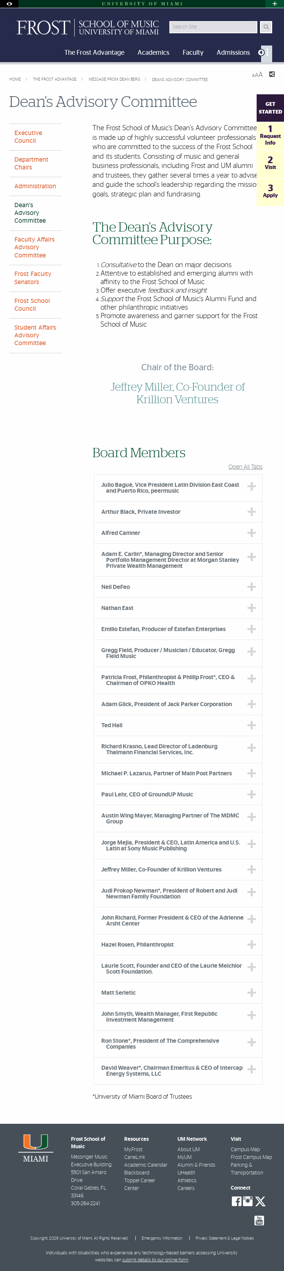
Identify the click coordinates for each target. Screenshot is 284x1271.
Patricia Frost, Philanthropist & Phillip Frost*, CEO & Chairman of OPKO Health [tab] (168, 680)
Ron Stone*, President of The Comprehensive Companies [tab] (160, 1044)
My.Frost (133, 1149)
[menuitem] (266, 53)
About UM (189, 1149)
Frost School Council (32, 305)
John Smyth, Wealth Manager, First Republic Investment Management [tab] (159, 1017)
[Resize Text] (257, 74)
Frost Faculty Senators (32, 278)
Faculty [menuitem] (193, 53)
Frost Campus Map (251, 1157)
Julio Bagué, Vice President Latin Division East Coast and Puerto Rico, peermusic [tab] (170, 488)
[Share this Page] (272, 75)
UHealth (186, 1173)
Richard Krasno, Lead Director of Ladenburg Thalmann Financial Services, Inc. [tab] (159, 749)
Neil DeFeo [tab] (115, 587)
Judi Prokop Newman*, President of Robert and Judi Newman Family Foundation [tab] (169, 894)
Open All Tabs (246, 467)
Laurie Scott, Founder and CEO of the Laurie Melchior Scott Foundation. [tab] (171, 969)
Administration (35, 186)
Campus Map (245, 1149)
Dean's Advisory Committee (180, 80)
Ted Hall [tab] (111, 725)
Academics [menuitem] (153, 53)
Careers (186, 1188)
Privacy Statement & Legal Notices (225, 1238)
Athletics (187, 1180)
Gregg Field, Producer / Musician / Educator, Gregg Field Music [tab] (168, 653)
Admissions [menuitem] (233, 53)
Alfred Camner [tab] (120, 533)
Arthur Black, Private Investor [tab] (140, 512)
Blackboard (136, 1173)
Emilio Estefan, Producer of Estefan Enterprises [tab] (163, 629)
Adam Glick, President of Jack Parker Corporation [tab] (166, 704)
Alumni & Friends (196, 1165)
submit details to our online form (155, 1260)
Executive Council (28, 137)
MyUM (185, 1157)
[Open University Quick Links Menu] (275, 4)
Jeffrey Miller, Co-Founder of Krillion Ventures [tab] (161, 870)
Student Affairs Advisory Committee (35, 335)
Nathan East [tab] (117, 608)
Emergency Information (162, 1238)
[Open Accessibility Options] (9, 4)
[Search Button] (266, 27)
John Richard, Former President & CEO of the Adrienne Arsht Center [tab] (172, 921)
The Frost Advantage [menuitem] (94, 53)
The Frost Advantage (55, 79)
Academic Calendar (146, 1165)
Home (15, 79)
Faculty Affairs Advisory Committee (34, 247)
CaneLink (134, 1157)
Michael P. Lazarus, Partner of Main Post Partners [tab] (166, 773)
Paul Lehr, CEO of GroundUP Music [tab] (147, 795)
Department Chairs (31, 164)
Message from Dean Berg (115, 79)
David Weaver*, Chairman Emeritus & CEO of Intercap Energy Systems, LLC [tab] (172, 1071)
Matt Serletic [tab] (118, 993)
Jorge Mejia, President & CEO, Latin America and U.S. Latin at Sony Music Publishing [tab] (170, 846)
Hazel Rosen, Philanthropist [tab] (137, 945)
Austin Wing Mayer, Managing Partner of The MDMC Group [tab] (170, 819)
